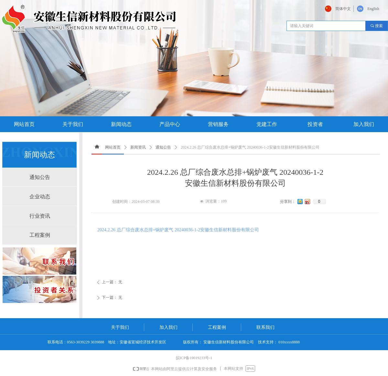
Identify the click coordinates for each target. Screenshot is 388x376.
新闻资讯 (138, 147)
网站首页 (113, 147)
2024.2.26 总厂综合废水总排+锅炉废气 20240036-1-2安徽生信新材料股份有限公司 (178, 229)
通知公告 (163, 147)
